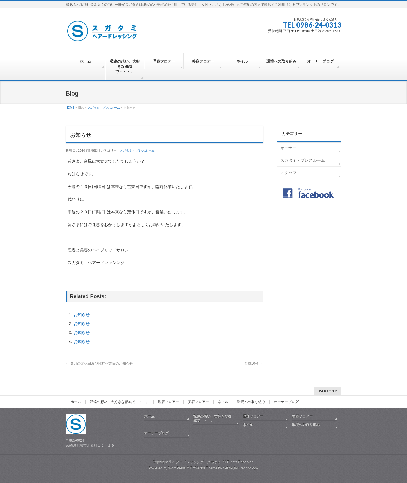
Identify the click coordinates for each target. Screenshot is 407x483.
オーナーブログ (286, 402)
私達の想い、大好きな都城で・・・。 (119, 402)
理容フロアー (168, 402)
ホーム (75, 402)
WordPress (177, 468)
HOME (70, 107)
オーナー (288, 148)
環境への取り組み (251, 402)
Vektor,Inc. (231, 468)
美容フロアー (198, 402)
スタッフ (288, 172)
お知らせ (81, 314)
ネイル (223, 402)
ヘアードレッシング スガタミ (196, 462)
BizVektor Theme (203, 468)
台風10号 (253, 364)
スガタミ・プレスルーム (104, 107)
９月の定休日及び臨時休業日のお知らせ (99, 364)
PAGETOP (328, 391)
